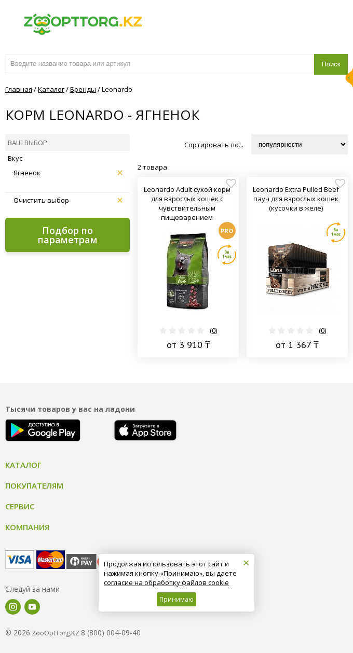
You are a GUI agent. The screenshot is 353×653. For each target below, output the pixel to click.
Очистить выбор (68, 200)
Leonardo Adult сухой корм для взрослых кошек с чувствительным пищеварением (187, 203)
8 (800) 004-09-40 (111, 632)
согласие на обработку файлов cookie (166, 582)
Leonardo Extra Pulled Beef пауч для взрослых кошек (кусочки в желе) (296, 199)
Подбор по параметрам (68, 235)
